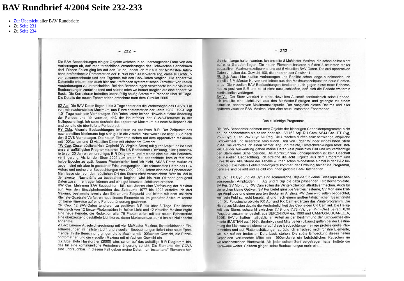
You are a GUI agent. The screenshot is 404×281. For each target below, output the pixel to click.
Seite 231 (28, 26)
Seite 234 (28, 31)
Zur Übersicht (25, 21)
